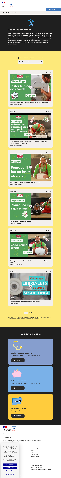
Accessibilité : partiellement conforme (41, 469)
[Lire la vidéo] (30, 87)
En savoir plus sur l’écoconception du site (13, 441)
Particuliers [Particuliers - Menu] (53, 10)
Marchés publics (35, 454)
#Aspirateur (13, 191)
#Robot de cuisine (15, 152)
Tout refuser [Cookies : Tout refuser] (10, 467)
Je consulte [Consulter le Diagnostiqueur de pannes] (17, 360)
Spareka (38, 317)
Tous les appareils (24, 62)
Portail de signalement (36, 448)
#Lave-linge (13, 111)
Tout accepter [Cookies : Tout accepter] (10, 464)
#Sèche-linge (13, 72)
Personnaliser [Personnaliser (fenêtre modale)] (10, 471)
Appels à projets (35, 456)
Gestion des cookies (36, 467)
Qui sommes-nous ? (8, 437)
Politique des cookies (36, 465)
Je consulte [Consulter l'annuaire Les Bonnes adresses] (17, 415)
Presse (32, 452)
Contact (33, 450)
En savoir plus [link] (10, 474)
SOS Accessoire (32, 317)
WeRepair (44, 317)
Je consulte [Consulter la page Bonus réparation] (17, 388)
